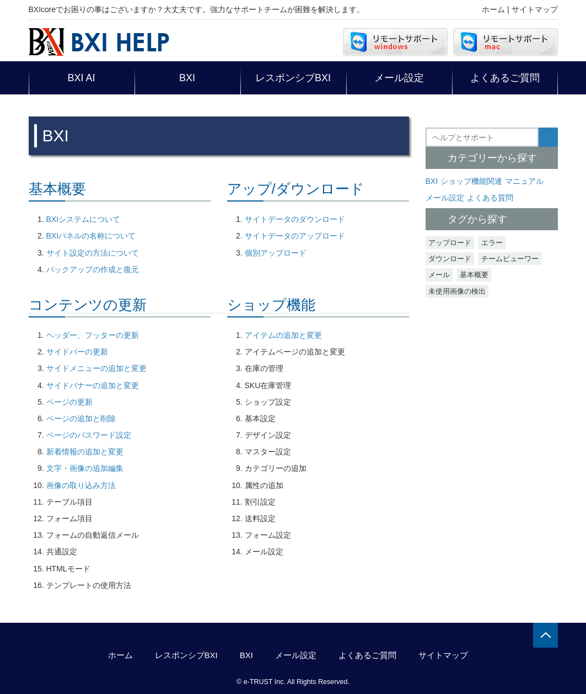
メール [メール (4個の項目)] (439, 275)
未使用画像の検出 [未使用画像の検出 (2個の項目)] (457, 291)
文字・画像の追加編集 (84, 468)
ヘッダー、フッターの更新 (92, 335)
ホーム (493, 9)
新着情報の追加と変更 (84, 451)
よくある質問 (490, 197)
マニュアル (524, 181)
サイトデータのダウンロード (295, 219)
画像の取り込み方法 (81, 485)
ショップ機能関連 (471, 181)
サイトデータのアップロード (295, 235)
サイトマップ (535, 9)
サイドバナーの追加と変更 (92, 385)
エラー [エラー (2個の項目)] (492, 243)
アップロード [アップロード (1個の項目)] (449, 243)
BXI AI (81, 77)
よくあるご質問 (505, 77)
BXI (187, 77)
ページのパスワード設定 (88, 435)
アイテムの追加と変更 (283, 335)
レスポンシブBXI (293, 77)
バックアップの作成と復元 (92, 269)
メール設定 (399, 77)
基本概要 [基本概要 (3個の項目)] (474, 275)
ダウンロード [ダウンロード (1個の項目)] (449, 259)
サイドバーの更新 (77, 351)
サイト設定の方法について (92, 252)
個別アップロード (276, 252)
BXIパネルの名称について (91, 235)
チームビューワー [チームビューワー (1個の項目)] (510, 259)
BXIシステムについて (83, 219)
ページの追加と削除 (81, 418)
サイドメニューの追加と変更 (96, 368)
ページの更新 (69, 402)
